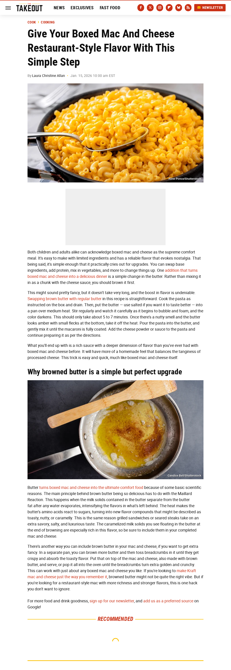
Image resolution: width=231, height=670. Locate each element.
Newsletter (210, 7)
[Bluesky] (178, 7)
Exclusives (82, 7)
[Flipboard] (169, 7)
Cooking (48, 22)
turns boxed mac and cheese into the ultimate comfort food (91, 487)
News (59, 7)
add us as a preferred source (168, 601)
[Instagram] (159, 7)
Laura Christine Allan (48, 76)
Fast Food (110, 7)
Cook (32, 22)
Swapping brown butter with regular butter (65, 298)
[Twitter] (150, 7)
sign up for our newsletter (112, 601)
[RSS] (188, 7)
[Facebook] (140, 7)
